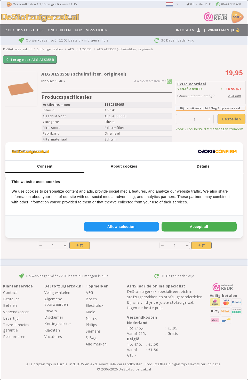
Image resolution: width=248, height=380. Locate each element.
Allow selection (121, 227)
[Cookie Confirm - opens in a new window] (217, 151)
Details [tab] (203, 166)
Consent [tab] (45, 166)
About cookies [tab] (124, 166)
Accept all (199, 227)
